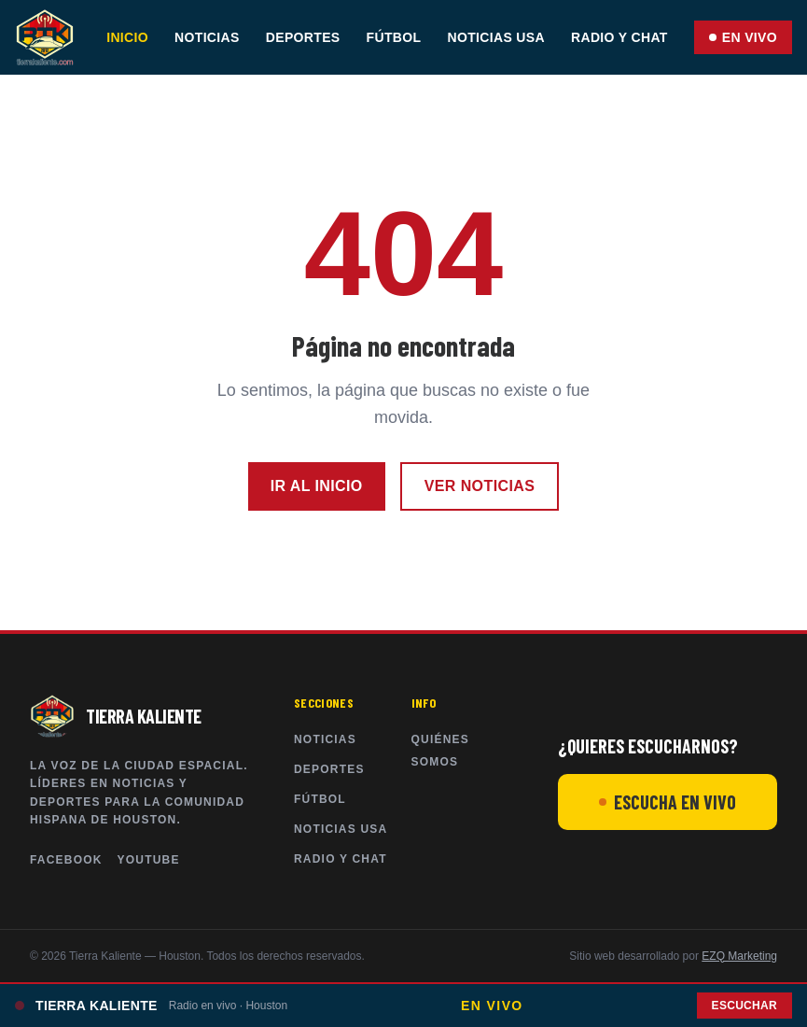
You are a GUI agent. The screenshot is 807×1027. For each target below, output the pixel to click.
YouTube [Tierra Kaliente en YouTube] (149, 859)
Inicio (127, 37)
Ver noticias (480, 486)
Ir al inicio (317, 486)
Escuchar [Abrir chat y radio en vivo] (744, 1005)
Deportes (303, 37)
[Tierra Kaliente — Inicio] (45, 37)
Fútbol (394, 37)
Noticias (207, 37)
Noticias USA (496, 37)
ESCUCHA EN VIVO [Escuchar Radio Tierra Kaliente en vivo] (667, 802)
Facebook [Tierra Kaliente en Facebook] (66, 859)
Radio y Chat (619, 37)
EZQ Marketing (739, 956)
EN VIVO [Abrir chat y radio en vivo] (743, 37)
